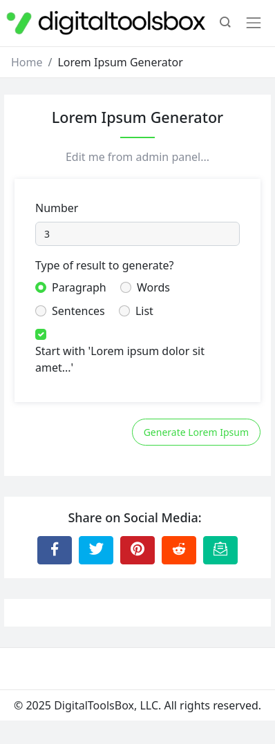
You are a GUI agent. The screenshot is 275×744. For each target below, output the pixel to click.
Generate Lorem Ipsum (196, 432)
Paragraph (79, 287)
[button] (225, 23)
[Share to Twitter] (96, 550)
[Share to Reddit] (179, 550)
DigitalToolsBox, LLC (106, 705)
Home (27, 62)
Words (153, 287)
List (144, 310)
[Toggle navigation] (253, 23)
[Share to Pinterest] (137, 550)
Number (56, 208)
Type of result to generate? (104, 265)
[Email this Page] (220, 550)
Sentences (78, 310)
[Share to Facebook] (54, 550)
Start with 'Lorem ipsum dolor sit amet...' (120, 359)
